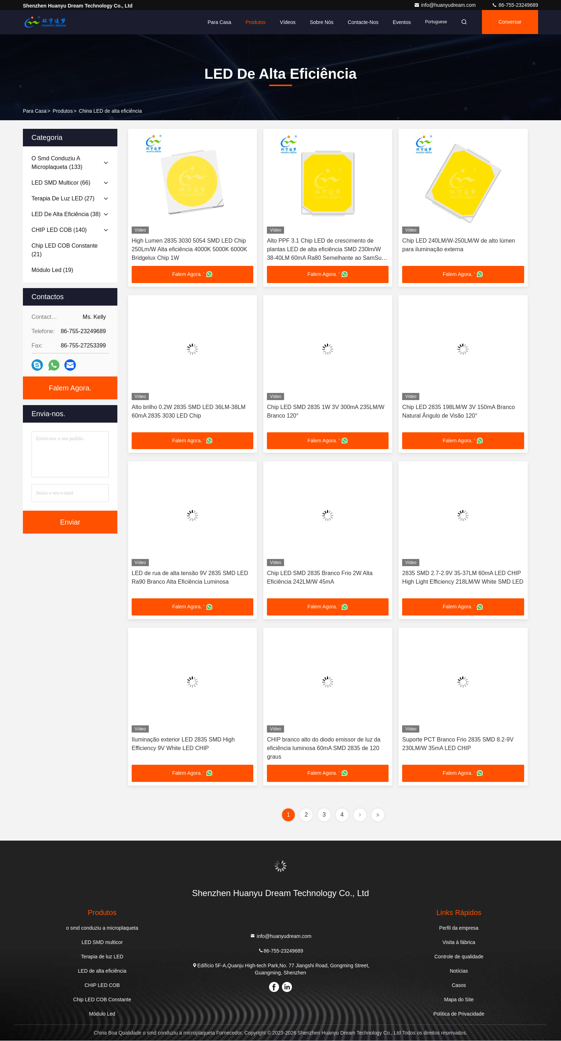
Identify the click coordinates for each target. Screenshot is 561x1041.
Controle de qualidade (458, 957)
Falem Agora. (70, 388)
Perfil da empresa (459, 928)
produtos (63, 111)
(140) (59, 230)
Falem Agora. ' (192, 274)
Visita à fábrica (459, 942)
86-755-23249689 (515, 5)
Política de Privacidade (458, 1014)
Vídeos (285, 22)
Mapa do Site (459, 1000)
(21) (64, 250)
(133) (56, 162)
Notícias (459, 971)
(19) (52, 270)
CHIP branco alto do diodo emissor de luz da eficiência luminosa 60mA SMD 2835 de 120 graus (323, 748)
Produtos (253, 22)
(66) (60, 183)
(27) (62, 198)
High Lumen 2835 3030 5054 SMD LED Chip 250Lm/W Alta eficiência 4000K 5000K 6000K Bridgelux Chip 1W (189, 249)
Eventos (399, 22)
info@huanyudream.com (445, 5)
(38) (66, 214)
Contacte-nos (361, 22)
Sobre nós (319, 22)
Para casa (217, 22)
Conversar (509, 22)
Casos (459, 985)
